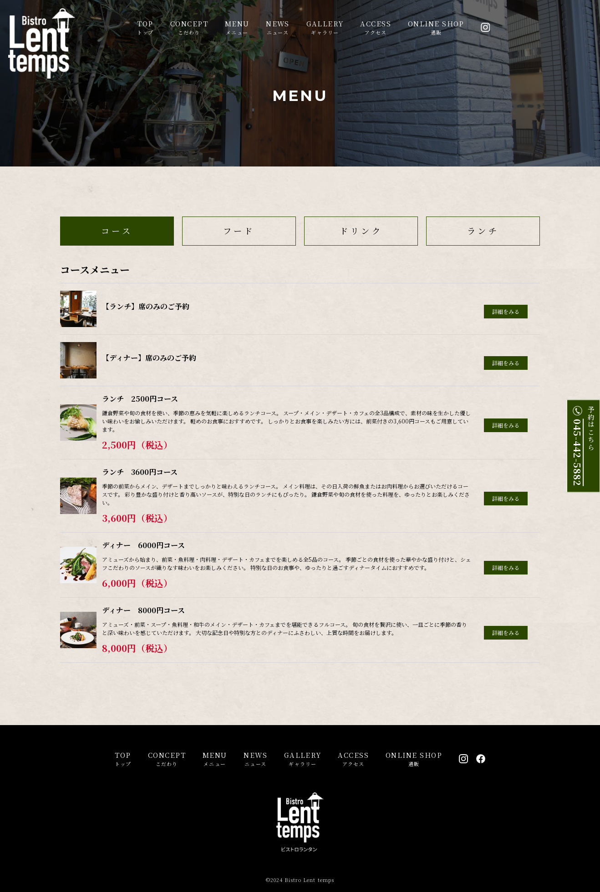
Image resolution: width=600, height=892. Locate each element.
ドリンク (361, 231)
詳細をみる (505, 311)
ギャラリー (325, 27)
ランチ (483, 231)
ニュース (278, 27)
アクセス (375, 27)
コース (116, 231)
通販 (436, 27)
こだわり (189, 27)
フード (238, 231)
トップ (145, 27)
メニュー (237, 27)
